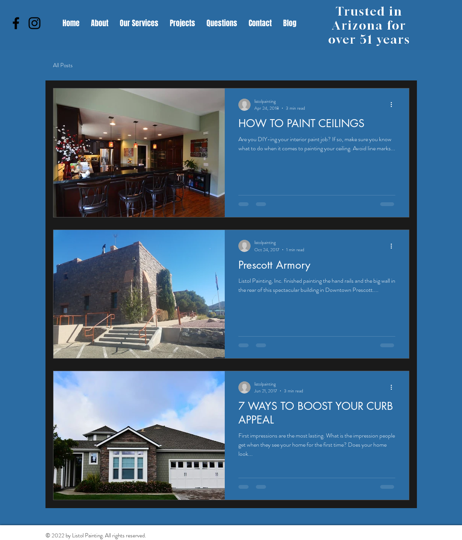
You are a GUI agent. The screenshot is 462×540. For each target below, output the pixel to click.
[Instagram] (34, 23)
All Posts (63, 65)
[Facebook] (16, 23)
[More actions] (394, 104)
